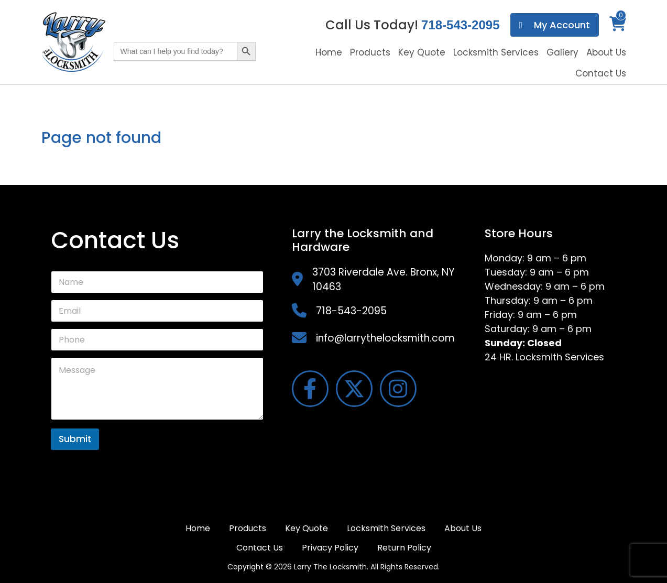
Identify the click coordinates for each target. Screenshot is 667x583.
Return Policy (404, 548)
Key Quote (421, 52)
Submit (75, 439)
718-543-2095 (460, 25)
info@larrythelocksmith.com (385, 338)
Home (328, 52)
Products (370, 52)
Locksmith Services (496, 52)
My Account (554, 24)
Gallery (562, 52)
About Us (606, 52)
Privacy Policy (330, 548)
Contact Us (600, 73)
